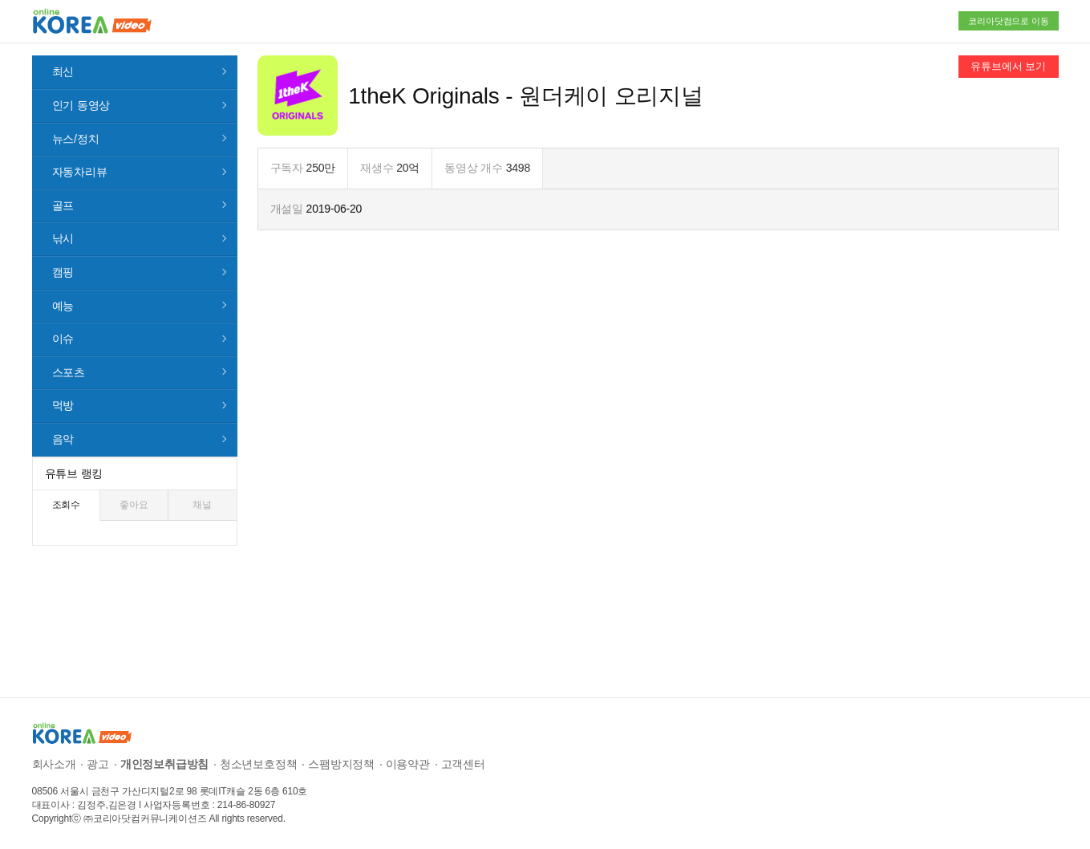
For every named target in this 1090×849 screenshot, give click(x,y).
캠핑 (63, 272)
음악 (63, 439)
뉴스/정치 (75, 138)
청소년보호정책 (259, 764)
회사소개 (54, 764)
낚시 (63, 238)
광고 (98, 764)
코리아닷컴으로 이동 (1008, 21)
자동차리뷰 (79, 171)
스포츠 (68, 372)
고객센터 (463, 764)
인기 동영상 (81, 105)
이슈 (63, 338)
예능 (63, 305)
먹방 (63, 405)
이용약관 (408, 764)
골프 (63, 205)
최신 (63, 71)
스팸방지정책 (341, 764)
